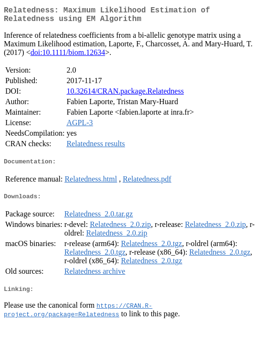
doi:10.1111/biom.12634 (68, 56)
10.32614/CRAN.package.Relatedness (125, 95)
